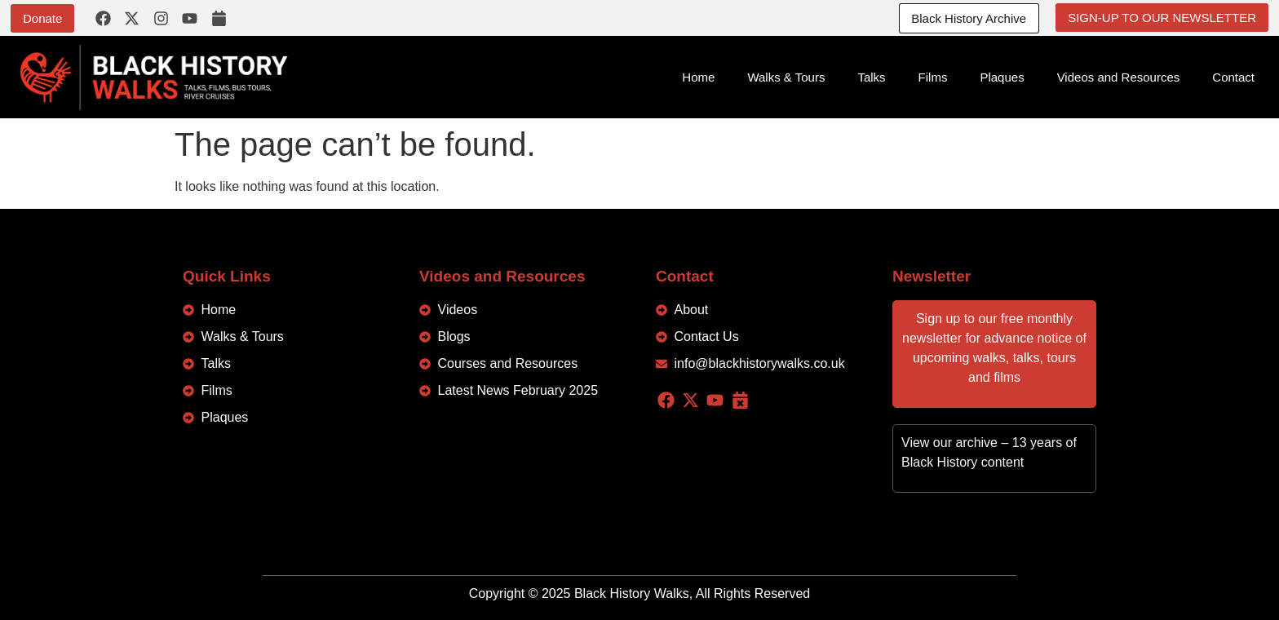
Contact (1233, 77)
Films (933, 77)
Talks (871, 77)
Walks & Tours (786, 77)
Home (698, 77)
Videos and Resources (1118, 77)
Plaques (1002, 77)
